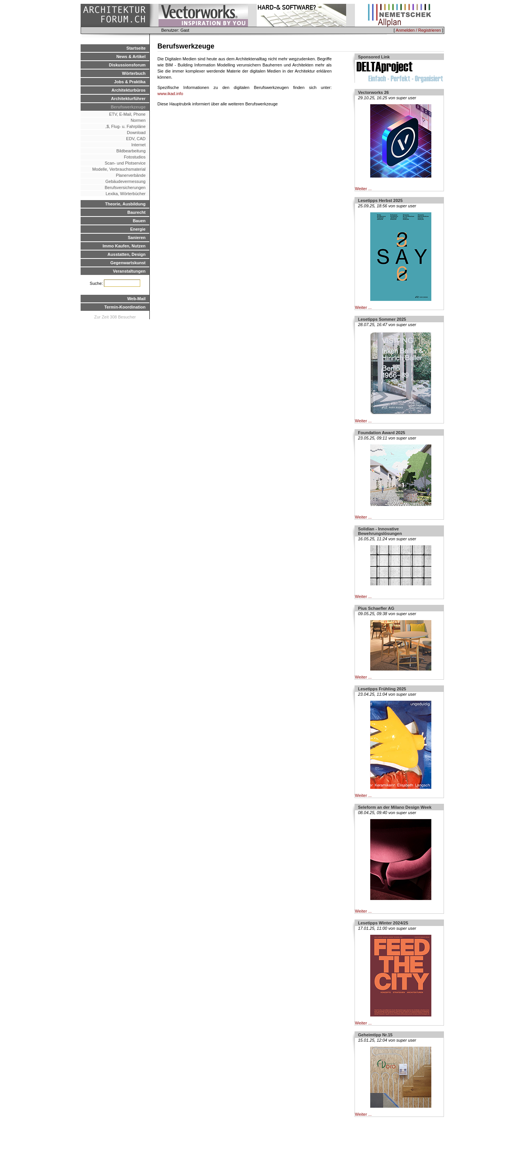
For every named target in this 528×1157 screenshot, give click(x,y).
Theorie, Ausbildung (125, 204)
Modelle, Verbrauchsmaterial (119, 169)
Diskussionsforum (127, 65)
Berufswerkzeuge (128, 107)
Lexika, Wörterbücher (125, 193)
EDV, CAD (136, 138)
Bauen (139, 220)
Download (136, 132)
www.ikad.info (170, 93)
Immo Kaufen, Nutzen (124, 246)
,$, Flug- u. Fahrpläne (124, 126)
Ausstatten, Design (126, 254)
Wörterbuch (134, 73)
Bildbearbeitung (131, 151)
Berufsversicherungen (125, 187)
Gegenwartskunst (128, 262)
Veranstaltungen (129, 271)
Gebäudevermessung (125, 181)
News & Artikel (131, 56)
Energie (138, 229)
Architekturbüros (129, 90)
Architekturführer (128, 98)
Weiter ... (363, 188)
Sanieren (137, 237)
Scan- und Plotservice (125, 163)
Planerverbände (131, 175)
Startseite (136, 48)
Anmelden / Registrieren (418, 30)
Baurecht (136, 212)
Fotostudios (135, 157)
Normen (138, 120)
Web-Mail (136, 298)
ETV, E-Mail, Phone (127, 114)
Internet (138, 144)
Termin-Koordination (125, 307)
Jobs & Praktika (130, 81)
